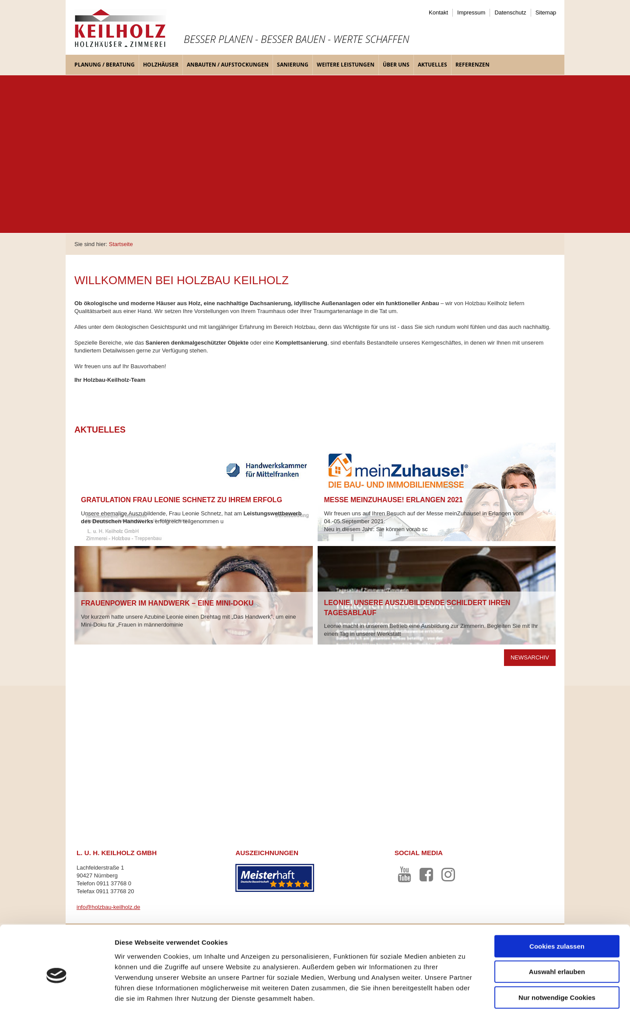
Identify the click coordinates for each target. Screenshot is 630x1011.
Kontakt (438, 12)
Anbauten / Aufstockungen (228, 64)
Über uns (396, 64)
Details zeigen (465, 993)
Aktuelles (432, 64)
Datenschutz (510, 12)
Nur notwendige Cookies (556, 955)
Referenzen (472, 64)
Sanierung (292, 64)
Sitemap (546, 12)
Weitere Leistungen (345, 64)
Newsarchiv (530, 657)
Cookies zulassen (556, 904)
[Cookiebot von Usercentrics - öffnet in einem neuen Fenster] (56, 993)
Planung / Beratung (104, 64)
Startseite (121, 244)
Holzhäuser (160, 64)
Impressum (471, 12)
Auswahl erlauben (557, 930)
